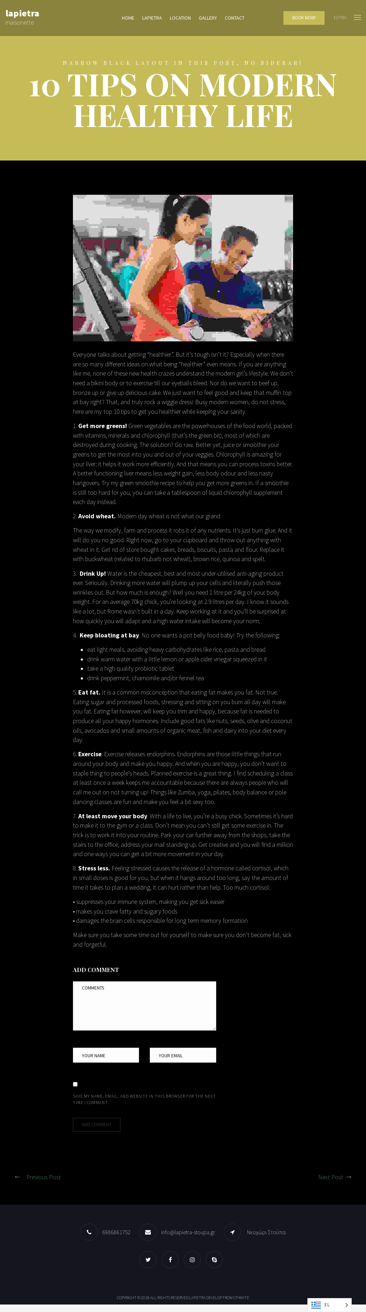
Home (128, 18)
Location (180, 18)
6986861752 (116, 1239)
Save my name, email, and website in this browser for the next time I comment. (144, 1107)
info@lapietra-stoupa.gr (188, 1239)
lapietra (152, 18)
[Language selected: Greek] (329, 1305)
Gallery (208, 18)
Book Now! (304, 18)
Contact (234, 18)
